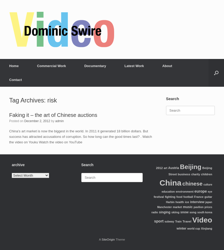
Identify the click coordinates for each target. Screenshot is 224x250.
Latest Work (134, 66)
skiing (175, 212)
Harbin (170, 202)
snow (184, 212)
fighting (170, 196)
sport (158, 221)
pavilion (199, 207)
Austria (173, 168)
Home (14, 66)
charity (195, 174)
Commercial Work (51, 66)
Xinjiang (206, 228)
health (179, 202)
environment (185, 191)
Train (178, 221)
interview (197, 202)
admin (59, 121)
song (192, 212)
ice (187, 202)
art (165, 168)
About (167, 66)
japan (208, 202)
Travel (187, 221)
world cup (193, 228)
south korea (204, 212)
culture (208, 184)
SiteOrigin (108, 239)
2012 (159, 168)
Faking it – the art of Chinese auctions (53, 115)
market (177, 207)
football (188, 196)
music (188, 207)
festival (159, 196)
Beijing (190, 166)
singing (164, 212)
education (168, 191)
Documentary (95, 66)
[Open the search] (216, 73)
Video (202, 220)
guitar (208, 196)
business (184, 174)
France (199, 196)
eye (210, 191)
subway (169, 221)
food (179, 196)
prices (208, 207)
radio (154, 212)
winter (181, 228)
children (206, 174)
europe (200, 191)
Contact (15, 80)
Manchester (164, 207)
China (170, 182)
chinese (192, 184)
